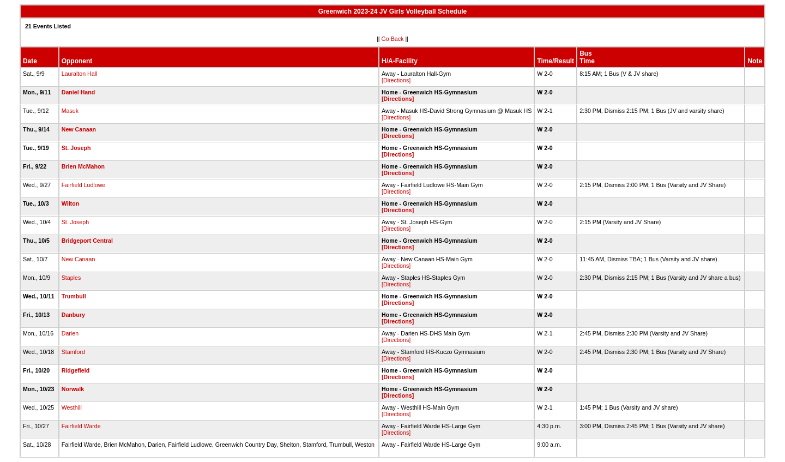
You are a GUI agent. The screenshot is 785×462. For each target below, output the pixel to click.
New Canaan (79, 129)
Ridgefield (76, 370)
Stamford (73, 352)
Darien (70, 333)
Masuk (70, 110)
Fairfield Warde (81, 426)
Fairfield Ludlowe (84, 185)
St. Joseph (76, 148)
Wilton (70, 203)
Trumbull (74, 296)
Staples (71, 277)
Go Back (393, 38)
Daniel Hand (78, 92)
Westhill (72, 407)
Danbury (73, 314)
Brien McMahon (83, 166)
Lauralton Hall (80, 73)
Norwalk (73, 389)
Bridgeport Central (87, 240)
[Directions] (396, 80)
